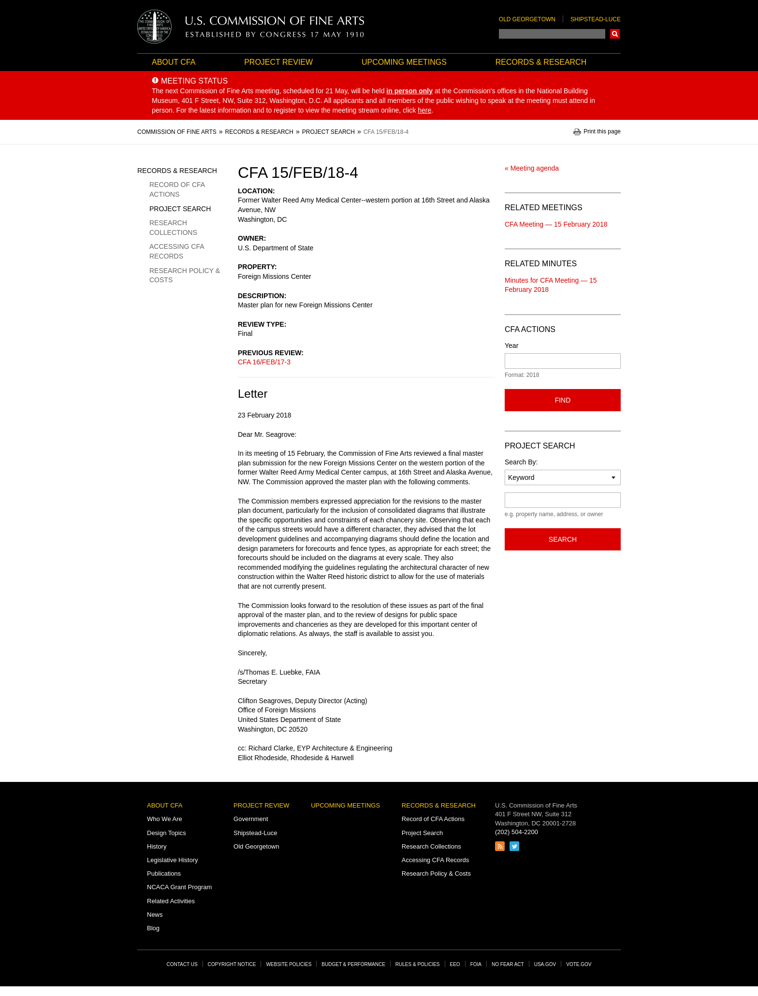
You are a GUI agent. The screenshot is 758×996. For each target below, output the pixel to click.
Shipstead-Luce (595, 19)
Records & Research (541, 62)
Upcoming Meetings (404, 62)
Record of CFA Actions (176, 189)
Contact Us (182, 964)
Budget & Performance (353, 964)
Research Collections (173, 227)
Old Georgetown (527, 19)
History (156, 846)
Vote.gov (578, 964)
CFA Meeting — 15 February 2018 (556, 224)
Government (250, 819)
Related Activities (171, 901)
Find (563, 400)
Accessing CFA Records (176, 251)
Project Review (278, 62)
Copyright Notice (232, 964)
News (155, 914)
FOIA (475, 964)
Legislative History (172, 860)
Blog (153, 928)
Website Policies (288, 964)
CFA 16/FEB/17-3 (264, 362)
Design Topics (166, 833)
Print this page (602, 132)
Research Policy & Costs (184, 275)
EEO (455, 964)
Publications (164, 873)
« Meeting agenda (532, 168)
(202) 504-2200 (516, 832)
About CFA (173, 62)
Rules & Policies (417, 964)
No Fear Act (508, 964)
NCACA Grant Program (179, 887)
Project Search (180, 209)
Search (615, 34)
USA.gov (545, 964)
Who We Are (164, 819)
